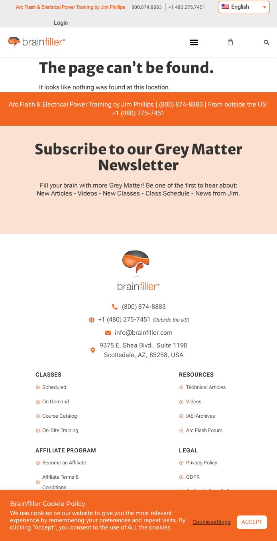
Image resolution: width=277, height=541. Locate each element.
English (235, 7)
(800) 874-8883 (181, 104)
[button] (193, 42)
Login (61, 23)
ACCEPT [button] (252, 522)
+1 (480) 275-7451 (138, 113)
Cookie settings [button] (212, 522)
